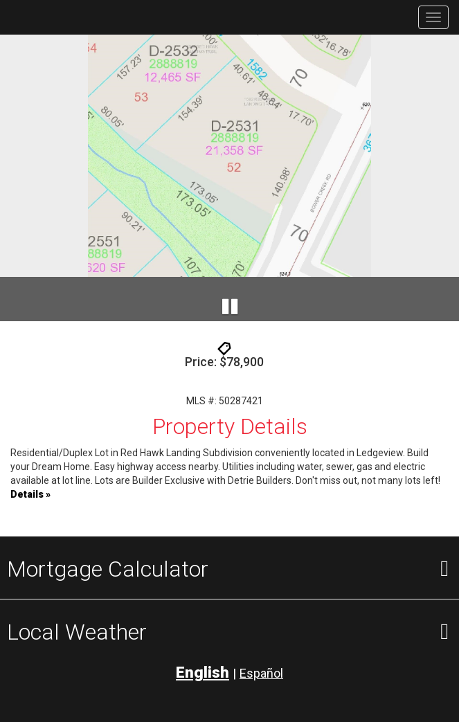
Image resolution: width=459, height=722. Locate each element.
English (202, 672)
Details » (30, 494)
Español (261, 673)
